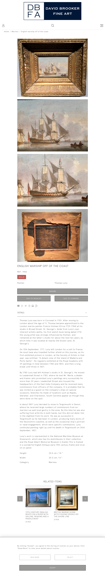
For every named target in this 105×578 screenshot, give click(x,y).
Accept (52, 568)
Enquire (52, 291)
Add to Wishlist (33, 298)
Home (6, 32)
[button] (53, 25)
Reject (70, 557)
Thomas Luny (61, 283)
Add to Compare (71, 298)
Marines (15, 32)
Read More (34, 557)
